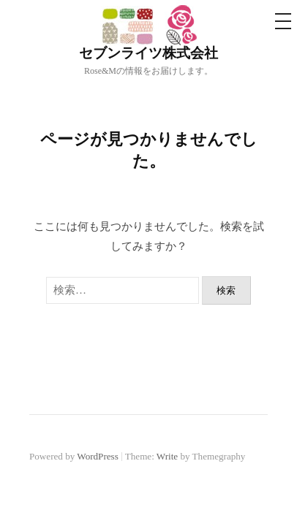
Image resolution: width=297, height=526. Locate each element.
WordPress (97, 456)
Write (167, 456)
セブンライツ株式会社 (148, 53)
